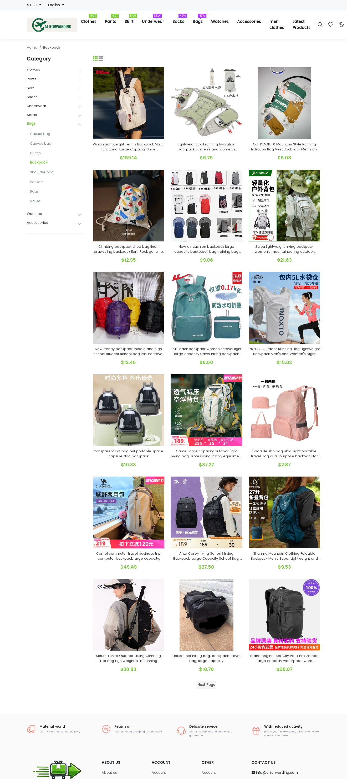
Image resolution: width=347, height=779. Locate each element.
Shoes (32, 97)
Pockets (36, 182)
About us (109, 772)
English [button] (54, 5)
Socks (179, 20)
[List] (101, 58)
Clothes (89, 20)
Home (32, 47)
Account (159, 772)
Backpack (51, 47)
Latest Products (301, 24)
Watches (220, 21)
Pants (112, 20)
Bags (199, 20)
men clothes (276, 24)
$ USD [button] (32, 5)
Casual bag (40, 134)
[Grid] (95, 58)
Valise (35, 201)
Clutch (35, 153)
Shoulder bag (42, 172)
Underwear (153, 20)
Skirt (131, 20)
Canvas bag (40, 143)
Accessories (249, 21)
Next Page (206, 685)
